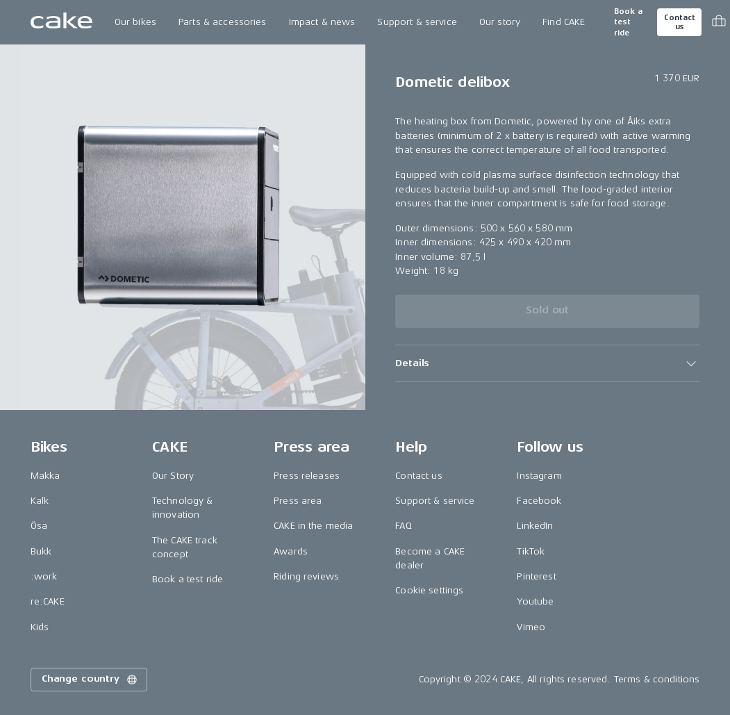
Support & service (416, 22)
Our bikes (135, 22)
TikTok (531, 551)
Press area (298, 500)
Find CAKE (563, 22)
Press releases (307, 475)
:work (44, 576)
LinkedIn (535, 525)
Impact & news (322, 22)
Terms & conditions (657, 679)
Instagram (539, 475)
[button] (547, 363)
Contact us (679, 22)
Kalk (40, 500)
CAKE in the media (313, 525)
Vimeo (531, 627)
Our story (499, 22)
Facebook (539, 500)
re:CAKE (48, 601)
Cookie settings (429, 590)
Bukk (41, 551)
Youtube (535, 601)
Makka (45, 475)
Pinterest (536, 576)
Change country (90, 680)
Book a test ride (628, 22)
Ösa (39, 525)
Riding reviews (306, 576)
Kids (40, 627)
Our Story (173, 475)
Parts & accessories (223, 22)
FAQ (403, 525)
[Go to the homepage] (61, 22)
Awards (291, 551)
